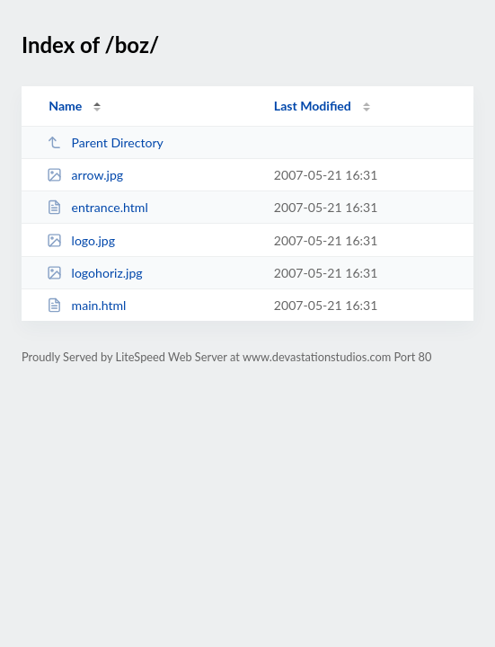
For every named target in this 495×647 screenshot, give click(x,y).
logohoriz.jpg (95, 272)
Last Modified (312, 105)
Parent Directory (105, 142)
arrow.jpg (85, 174)
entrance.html (97, 207)
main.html (86, 305)
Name (65, 105)
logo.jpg (81, 240)
